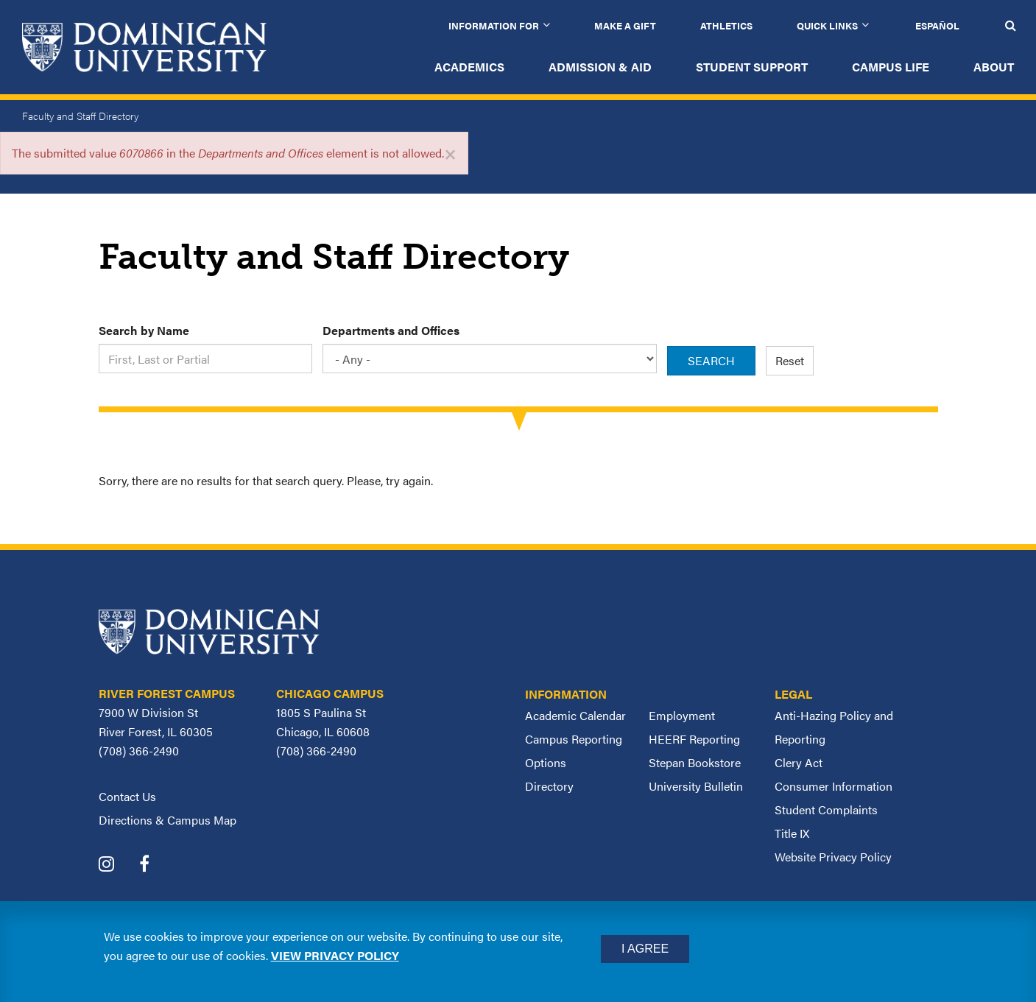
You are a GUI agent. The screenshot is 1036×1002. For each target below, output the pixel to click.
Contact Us (127, 796)
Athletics (726, 25)
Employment (682, 715)
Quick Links (827, 25)
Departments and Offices (391, 330)
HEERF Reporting (694, 738)
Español (937, 25)
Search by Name (144, 330)
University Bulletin (696, 785)
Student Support (752, 66)
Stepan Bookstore (695, 762)
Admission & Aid (600, 66)
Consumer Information (833, 785)
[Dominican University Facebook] (155, 865)
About (993, 66)
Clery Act (798, 762)
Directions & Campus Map (167, 819)
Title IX (792, 833)
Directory (549, 785)
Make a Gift (625, 25)
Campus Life (890, 66)
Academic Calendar (575, 715)
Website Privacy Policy (833, 856)
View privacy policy (335, 955)
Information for (493, 25)
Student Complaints (826, 809)
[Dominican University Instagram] (117, 865)
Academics (469, 66)
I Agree (645, 948)
